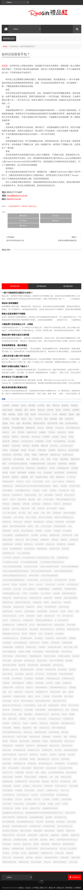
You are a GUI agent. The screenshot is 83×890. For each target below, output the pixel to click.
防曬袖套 (71, 534)
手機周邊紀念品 (68, 669)
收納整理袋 (7, 687)
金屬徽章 (42, 422)
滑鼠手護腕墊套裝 (58, 718)
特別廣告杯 (57, 727)
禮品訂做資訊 (8, 400)
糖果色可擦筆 (39, 758)
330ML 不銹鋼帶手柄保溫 (49, 557)
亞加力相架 (51, 454)
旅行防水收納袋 (27, 691)
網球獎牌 (18, 767)
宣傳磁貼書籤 (8, 637)
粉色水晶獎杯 (26, 758)
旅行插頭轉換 (18, 449)
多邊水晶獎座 (61, 628)
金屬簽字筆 (75, 825)
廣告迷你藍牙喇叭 (27, 660)
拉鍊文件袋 (25, 499)
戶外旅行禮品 (48, 490)
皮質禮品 (43, 745)
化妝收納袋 (30, 606)
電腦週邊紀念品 (47, 843)
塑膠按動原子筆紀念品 (11, 624)
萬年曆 (16, 521)
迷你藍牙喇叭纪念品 (19, 816)
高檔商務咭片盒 (9, 543)
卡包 (58, 606)
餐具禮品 (38, 848)
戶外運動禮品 (17, 669)
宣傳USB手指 (34, 633)
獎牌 (26, 405)
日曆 (29, 503)
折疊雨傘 (15, 499)
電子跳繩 (15, 843)
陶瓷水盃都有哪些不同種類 (13, 304)
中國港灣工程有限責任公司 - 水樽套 (17, 314)
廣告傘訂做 (30, 418)
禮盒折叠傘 (7, 754)
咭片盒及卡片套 (18, 458)
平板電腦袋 (14, 440)
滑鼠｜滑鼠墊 (31, 507)
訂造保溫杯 (47, 463)
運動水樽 (44, 436)
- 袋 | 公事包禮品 (23, 543)
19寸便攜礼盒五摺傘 (10, 552)
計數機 (50, 794)
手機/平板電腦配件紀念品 (65, 490)
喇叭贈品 (6, 619)
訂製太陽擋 (73, 776)
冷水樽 (21, 606)
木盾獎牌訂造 (17, 700)
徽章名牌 (29, 664)
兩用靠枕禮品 (8, 601)
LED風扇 (72, 570)
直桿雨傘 (62, 745)
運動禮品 (15, 467)
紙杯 (70, 516)
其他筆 (62, 601)
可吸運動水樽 (28, 610)
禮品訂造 (55, 396)
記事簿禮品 (39, 431)
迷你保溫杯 (60, 812)
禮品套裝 (6, 427)
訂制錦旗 (26, 776)
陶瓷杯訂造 (27, 834)
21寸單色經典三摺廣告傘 (17, 454)
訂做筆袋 (16, 776)
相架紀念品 (7, 749)
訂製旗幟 (18, 781)
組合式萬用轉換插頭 (56, 763)
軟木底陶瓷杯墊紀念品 (25, 812)
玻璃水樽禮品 (24, 731)
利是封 (5, 440)
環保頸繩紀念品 (19, 740)
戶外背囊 (6, 669)
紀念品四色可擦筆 (65, 758)
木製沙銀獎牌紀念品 (55, 700)
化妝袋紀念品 (49, 606)
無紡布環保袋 (54, 722)
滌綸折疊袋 (27, 718)
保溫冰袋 (67, 593)
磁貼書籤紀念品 (43, 749)
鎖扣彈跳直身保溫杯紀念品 (67, 830)
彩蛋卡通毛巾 (8, 664)
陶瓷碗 (36, 834)
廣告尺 (5, 490)
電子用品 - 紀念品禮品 (68, 839)
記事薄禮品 (64, 449)
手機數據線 (16, 494)
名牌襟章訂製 (22, 615)
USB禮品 (6, 409)
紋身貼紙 (31, 463)
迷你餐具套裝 (72, 463)
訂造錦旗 (42, 794)
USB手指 (50, 400)
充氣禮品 (63, 476)
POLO (12, 413)
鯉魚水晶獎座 (36, 852)
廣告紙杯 (31, 490)
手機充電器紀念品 (53, 669)
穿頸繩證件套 (60, 754)
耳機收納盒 (43, 767)
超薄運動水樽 (22, 807)
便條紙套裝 (37, 593)
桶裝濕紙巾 (28, 704)
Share (29, 216)
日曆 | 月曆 (42, 695)
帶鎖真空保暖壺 (50, 646)
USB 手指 (60, 575)
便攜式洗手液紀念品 (23, 593)
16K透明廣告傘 (62, 548)
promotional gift (66, 436)
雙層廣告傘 (56, 834)
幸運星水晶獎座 (64, 646)
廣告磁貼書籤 (45, 655)
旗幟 (61, 409)
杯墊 (67, 700)
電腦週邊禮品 (42, 539)
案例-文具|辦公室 (9, 704)
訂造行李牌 (7, 794)
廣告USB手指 (69, 485)
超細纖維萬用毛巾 (22, 525)
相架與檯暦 (22, 463)
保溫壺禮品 (7, 597)
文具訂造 (40, 418)
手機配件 (29, 673)
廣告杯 (58, 400)
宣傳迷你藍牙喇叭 (54, 637)
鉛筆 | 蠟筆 (33, 830)
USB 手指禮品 (38, 472)
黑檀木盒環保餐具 (60, 852)
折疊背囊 (6, 499)
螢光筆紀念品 (65, 772)
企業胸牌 (56, 584)
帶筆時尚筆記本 (21, 646)
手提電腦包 (28, 669)
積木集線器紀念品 (45, 754)
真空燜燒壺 (23, 749)
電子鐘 (23, 843)
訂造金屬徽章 (8, 525)
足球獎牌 (34, 525)
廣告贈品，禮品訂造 (10, 660)
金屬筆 (26, 445)
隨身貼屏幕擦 (29, 539)
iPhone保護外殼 (29, 579)
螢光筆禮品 (17, 445)
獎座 (65, 727)
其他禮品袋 (53, 601)
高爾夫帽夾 (64, 848)
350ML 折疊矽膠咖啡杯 (69, 557)
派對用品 (26, 436)
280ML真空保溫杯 (30, 557)
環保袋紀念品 (67, 736)
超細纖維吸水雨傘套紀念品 (13, 803)
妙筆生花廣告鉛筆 (20, 633)
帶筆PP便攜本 (8, 646)
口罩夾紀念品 (15, 610)
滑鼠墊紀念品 (44, 718)
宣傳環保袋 (55, 633)
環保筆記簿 (17, 512)
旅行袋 (16, 691)
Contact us (74, 867)
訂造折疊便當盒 (62, 785)
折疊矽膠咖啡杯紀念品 (58, 678)
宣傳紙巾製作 (31, 637)
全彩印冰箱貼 (64, 597)
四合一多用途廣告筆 (19, 619)
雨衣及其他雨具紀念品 (48, 839)
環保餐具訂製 (47, 740)
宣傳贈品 (42, 637)
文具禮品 (66, 400)
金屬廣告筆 (44, 530)
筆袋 (37, 516)
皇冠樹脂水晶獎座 (70, 740)
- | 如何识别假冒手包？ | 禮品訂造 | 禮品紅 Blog (21, 206)
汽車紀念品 (43, 713)
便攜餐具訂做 (8, 476)
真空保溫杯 (59, 512)
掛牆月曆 (41, 499)
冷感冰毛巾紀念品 (9, 606)
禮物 (4, 405)
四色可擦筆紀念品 (47, 619)
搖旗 (64, 682)
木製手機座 (28, 700)
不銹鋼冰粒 (70, 472)
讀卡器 (25, 798)
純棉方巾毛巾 (8, 763)
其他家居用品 (75, 476)
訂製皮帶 (40, 781)
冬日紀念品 (59, 418)
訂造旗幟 (27, 789)
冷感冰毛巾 (69, 409)
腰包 (57, 767)
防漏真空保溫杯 (42, 467)
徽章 (39, 490)
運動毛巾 (15, 427)
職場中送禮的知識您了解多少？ (15, 356)
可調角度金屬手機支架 (43, 610)
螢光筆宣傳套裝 (27, 521)
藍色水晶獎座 (34, 772)
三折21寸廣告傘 (58, 472)
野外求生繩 (21, 825)
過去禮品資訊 (68, 276)
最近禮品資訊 (15, 276)
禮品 (26, 400)
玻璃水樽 (13, 731)
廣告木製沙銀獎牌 (9, 655)
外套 (40, 624)
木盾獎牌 (46, 427)
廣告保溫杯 (17, 651)
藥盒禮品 (45, 772)
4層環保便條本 (8, 472)
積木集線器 (32, 754)
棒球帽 (71, 704)
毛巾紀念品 (42, 709)
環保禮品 (11, 405)
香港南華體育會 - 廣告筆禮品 (14, 335)
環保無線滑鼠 (42, 736)
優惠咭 (55, 476)
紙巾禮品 (29, 763)
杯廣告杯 (74, 700)
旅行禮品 (22, 503)
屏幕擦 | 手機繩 (25, 642)
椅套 (4, 709)
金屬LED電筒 (32, 825)
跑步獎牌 (48, 807)
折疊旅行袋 (19, 678)
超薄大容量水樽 (9, 807)
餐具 (4, 454)
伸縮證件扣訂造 (35, 588)
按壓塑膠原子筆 (42, 682)
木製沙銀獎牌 (40, 700)
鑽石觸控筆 (61, 534)
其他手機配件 (8, 481)
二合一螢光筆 (45, 584)
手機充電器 (42, 440)
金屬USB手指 (32, 422)
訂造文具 (18, 789)
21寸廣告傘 (71, 467)
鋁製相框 (43, 830)
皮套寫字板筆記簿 (9, 745)
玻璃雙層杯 (36, 731)
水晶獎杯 (6, 713)
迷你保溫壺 (49, 812)
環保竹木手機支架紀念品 (64, 507)
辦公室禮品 (27, 413)
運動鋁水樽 (75, 449)
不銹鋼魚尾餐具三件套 (11, 584)
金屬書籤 (24, 467)
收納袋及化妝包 (19, 687)
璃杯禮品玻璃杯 (56, 731)
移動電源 (35, 449)
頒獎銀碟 (69, 843)
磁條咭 (5, 516)
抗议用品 (49, 673)
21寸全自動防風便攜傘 (29, 552)
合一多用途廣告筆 (61, 610)
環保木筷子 (30, 736)
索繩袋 (43, 763)
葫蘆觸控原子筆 (21, 772)
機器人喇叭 (12, 709)
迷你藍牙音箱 (67, 525)
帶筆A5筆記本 (66, 642)
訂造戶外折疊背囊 (47, 785)
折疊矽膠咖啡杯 (41, 678)
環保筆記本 (7, 512)
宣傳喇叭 (45, 633)
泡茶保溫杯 (54, 713)
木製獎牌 (51, 440)
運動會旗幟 (38, 821)
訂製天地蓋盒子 (61, 776)
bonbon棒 (17, 579)
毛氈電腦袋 (7, 507)
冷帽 (77, 601)
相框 (15, 749)
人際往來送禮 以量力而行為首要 (16, 346)
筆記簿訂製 (7, 445)
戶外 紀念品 (39, 664)
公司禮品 (41, 396)
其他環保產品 (29, 601)
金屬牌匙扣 (55, 825)
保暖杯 (46, 593)
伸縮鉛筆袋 (48, 588)
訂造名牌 (34, 785)
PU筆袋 (14, 575)
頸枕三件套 (7, 848)
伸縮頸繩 (58, 588)
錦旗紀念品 (50, 534)
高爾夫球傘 (43, 445)
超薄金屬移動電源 (36, 807)
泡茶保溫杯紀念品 (68, 713)
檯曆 (48, 503)
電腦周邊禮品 (33, 843)
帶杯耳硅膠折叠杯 (52, 642)
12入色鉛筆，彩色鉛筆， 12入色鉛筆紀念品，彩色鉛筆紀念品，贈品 (28, 548)
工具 (40, 485)
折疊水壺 (29, 678)
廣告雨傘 (6, 418)
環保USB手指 (69, 731)
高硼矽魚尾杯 (24, 852)
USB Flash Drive (44, 405)
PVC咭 (28, 472)
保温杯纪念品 (56, 593)
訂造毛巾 (37, 789)
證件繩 (17, 798)
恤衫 (18, 413)
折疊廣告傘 (47, 494)
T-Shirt (54, 405)
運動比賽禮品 (49, 821)
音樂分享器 (59, 843)
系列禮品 (21, 422)
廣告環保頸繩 (33, 655)
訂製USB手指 (37, 776)
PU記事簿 (23, 575)
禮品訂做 (41, 400)
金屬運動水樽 (8, 534)
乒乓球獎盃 (33, 584)
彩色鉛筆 (72, 660)
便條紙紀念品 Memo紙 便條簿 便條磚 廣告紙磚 (33, 476)
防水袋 (5, 539)
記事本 (57, 794)
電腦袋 (34, 445)
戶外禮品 (51, 422)
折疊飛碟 (72, 678)
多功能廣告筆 (17, 485)
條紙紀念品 (55, 704)
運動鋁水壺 (70, 821)
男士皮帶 (58, 740)
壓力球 (24, 624)
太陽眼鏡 (72, 628)
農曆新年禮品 (54, 525)
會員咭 (36, 503)
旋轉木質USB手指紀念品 (12, 695)
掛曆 (33, 499)
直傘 (27, 449)
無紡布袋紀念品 (9, 727)
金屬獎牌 (64, 825)
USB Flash (38, 409)
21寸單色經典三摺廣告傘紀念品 (52, 552)
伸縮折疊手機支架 (69, 584)
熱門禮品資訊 (41, 276)
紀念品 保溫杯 (46, 516)
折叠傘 (57, 673)
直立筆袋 (71, 745)
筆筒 (4, 758)
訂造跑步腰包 (18, 794)
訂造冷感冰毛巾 (23, 785)
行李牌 (55, 449)
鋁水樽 (48, 431)
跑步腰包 (43, 525)
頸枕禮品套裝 (18, 848)
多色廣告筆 (49, 628)
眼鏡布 (32, 749)
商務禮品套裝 (59, 615)
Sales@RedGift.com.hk (17, 195)
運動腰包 (60, 821)
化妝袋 (39, 606)
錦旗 (61, 413)
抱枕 (4, 682)
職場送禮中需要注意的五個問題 (15, 325)
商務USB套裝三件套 (44, 615)
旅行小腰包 (68, 687)
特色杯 (12, 463)
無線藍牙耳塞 (34, 727)
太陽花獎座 (7, 633)
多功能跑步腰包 (26, 628)
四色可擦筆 (33, 619)
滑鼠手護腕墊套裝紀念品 (12, 722)
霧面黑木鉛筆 (54, 539)
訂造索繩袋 (67, 521)
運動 (76, 525)
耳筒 (51, 767)
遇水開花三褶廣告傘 (10, 821)
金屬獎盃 (63, 530)
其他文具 (18, 601)
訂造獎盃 (55, 789)
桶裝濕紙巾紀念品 (42, 704)
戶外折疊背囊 (51, 664)
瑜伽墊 (45, 731)
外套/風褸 (15, 409)
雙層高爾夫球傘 (18, 839)
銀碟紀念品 (28, 534)
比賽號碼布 (56, 503)
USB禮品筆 (7, 579)
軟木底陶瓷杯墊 (9, 812)
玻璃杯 (5, 731)
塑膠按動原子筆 (73, 619)
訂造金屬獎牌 (31, 794)
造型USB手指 (52, 413)
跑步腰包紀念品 (61, 807)
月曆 (42, 503)
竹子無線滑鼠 (72, 754)
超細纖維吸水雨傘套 (50, 798)
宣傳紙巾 (6, 436)
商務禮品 (63, 405)
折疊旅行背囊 (8, 678)
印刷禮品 (52, 481)
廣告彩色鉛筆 (42, 651)
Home (5, 46)
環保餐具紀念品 (34, 740)
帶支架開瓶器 (38, 642)
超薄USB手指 (70, 803)
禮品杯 (71, 405)
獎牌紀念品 (62, 440)
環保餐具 (49, 418)
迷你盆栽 (6, 816)
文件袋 (52, 458)
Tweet (14, 216)
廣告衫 (23, 409)
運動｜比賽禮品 (32, 530)
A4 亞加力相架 (32, 570)
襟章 (74, 772)
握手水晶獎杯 (52, 499)
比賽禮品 (22, 709)
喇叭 (73, 481)
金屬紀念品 (7, 830)
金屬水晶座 (44, 825)
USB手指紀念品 (72, 575)
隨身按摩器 (45, 834)
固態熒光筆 (60, 619)
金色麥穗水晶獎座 (20, 830)
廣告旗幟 (68, 651)
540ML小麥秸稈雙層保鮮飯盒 (14, 570)
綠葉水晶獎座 (8, 767)
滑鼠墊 (5, 463)
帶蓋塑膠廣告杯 (36, 646)
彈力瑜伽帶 (62, 660)
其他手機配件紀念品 (23, 481)
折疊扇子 (57, 494)
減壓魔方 (16, 718)
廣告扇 (12, 490)
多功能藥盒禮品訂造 (10, 628)
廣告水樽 (6, 431)
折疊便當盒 (36, 494)
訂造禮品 (6, 396)
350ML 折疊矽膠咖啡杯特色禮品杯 (15, 561)
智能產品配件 (54, 695)
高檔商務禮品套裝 (51, 848)
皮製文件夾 (23, 745)
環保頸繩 (35, 436)
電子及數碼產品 (59, 431)
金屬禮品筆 (74, 530)
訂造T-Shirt (64, 781)
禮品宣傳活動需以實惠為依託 (14, 377)
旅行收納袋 (7, 691)
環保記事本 (7, 740)
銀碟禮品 (18, 534)
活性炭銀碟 (7, 718)
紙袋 (37, 763)
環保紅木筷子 (54, 736)
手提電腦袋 (39, 669)
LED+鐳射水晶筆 (60, 570)
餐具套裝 (29, 848)
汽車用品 (33, 713)
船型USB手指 (66, 767)
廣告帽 (23, 440)
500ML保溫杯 (34, 566)
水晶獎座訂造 (68, 709)
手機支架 (6, 494)
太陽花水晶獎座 (30, 485)
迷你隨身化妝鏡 (49, 816)
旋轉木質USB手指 (59, 691)
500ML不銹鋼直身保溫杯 (63, 561)
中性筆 (24, 584)
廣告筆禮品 (25, 427)
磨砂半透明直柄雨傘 (17, 516)
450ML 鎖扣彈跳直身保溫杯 (41, 561)
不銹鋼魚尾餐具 (70, 579)
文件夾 (37, 687)
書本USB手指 (74, 695)
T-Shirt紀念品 (50, 575)
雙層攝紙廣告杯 (69, 834)
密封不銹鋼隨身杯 (9, 642)
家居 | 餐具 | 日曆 (70, 637)
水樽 (13, 422)
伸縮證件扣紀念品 (20, 588)
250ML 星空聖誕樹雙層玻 (12, 557)
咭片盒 (32, 615)
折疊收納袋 (67, 494)
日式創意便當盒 (29, 695)
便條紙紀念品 (55, 445)
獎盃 (46, 409)
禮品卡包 (55, 749)
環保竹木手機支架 (45, 507)
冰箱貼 (44, 481)
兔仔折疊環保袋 (50, 597)
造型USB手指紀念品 (64, 816)
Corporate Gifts (46, 570)
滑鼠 (35, 718)
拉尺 (10, 682)
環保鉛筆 (27, 512)
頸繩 (52, 467)
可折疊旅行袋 (64, 481)
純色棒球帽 (19, 763)
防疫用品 (16, 834)
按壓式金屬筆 (55, 682)
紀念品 (5, 66)
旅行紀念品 (36, 427)
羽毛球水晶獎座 (30, 767)
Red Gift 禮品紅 (48, 885)
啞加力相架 (71, 615)
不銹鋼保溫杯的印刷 (37, 454)
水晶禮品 (55, 427)
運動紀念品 (19, 530)
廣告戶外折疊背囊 (56, 651)
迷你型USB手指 (39, 413)
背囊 (48, 449)
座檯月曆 (58, 485)
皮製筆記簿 (33, 745)
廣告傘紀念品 (29, 651)
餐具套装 (65, 539)
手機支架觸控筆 (18, 673)
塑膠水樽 (6, 485)
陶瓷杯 (33, 405)
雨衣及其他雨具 (32, 839)
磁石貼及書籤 (73, 440)
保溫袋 (39, 597)
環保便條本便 (8, 736)
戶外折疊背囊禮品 (66, 664)
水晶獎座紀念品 (63, 458)
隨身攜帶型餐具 (16, 539)
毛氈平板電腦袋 (69, 503)
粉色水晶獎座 (13, 758)
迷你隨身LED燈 (35, 816)
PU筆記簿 (19, 472)
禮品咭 (30, 516)
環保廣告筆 (19, 736)
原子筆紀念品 (68, 606)
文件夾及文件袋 (27, 431)
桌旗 (20, 704)
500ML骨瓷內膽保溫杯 (49, 566)
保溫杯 (20, 405)
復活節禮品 (19, 664)
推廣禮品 (65, 396)
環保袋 (70, 422)
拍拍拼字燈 (29, 682)
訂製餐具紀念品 (52, 781)
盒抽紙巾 (52, 745)
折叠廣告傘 (67, 673)
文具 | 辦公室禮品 (9, 503)
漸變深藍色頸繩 (40, 722)
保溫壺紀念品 (18, 597)
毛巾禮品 (31, 709)
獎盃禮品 (73, 727)
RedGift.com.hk (14, 199)
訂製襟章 (47, 521)
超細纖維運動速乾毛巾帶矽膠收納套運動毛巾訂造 (44, 803)
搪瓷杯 (71, 682)
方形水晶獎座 (57, 687)
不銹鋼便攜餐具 (43, 579)
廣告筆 (32, 400)
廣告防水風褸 (50, 660)
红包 (39, 463)
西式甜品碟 (7, 776)
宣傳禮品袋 (19, 637)
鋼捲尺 (52, 830)
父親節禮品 (46, 727)
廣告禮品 (31, 396)
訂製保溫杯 (48, 776)
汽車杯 (25, 713)
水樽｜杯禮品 (18, 507)
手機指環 (6, 673)
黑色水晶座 (73, 852)
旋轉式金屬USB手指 (42, 691)
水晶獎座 (75, 400)
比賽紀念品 (61, 422)
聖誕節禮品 (7, 521)
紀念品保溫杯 (51, 758)
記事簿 (65, 794)
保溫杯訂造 (30, 597)
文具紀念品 (16, 436)
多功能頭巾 (39, 628)
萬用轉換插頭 (8, 772)
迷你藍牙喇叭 (59, 463)
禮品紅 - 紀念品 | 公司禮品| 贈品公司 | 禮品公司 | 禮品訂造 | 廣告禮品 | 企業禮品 (50, 878)
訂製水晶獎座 (29, 781)
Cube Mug (54, 436)
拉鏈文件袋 (18, 682)
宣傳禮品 (15, 396)
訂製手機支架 (8, 781)
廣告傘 (5, 413)
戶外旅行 (31, 440)
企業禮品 (74, 396)
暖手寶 (63, 695)
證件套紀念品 (8, 798)
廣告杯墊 (22, 655)
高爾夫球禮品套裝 (9, 852)
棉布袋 (64, 704)
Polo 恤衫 (71, 431)
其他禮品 (36, 481)
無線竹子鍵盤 (22, 727)
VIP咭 (47, 472)
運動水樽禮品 (8, 530)
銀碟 (78, 405)
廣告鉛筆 (39, 660)
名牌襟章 (6, 458)
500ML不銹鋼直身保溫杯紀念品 (14, 566)
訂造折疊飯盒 (8, 789)
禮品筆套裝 (65, 749)
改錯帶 (30, 687)
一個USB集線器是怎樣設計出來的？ (17, 283)
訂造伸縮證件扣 (9, 785)
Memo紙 (6, 575)
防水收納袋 (7, 834)
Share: (31, 575)
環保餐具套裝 (39, 512)
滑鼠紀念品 (28, 722)
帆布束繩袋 (48, 485)
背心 (30, 409)
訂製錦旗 (57, 521)
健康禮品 (72, 454)
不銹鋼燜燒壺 (57, 579)
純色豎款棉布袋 (60, 516)
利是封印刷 (7, 449)
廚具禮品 (75, 646)
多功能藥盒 (59, 624)
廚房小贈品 (7, 651)
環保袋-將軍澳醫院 (10, 293)
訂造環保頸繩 (66, 789)
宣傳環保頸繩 (67, 633)
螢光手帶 (54, 772)
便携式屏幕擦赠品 (70, 588)
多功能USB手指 (71, 413)
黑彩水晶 (47, 852)
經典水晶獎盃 (71, 763)
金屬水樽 (54, 530)
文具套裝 (46, 687)
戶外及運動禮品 (18, 418)
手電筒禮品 (39, 673)
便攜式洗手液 (8, 593)
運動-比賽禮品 (25, 821)
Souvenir (39, 575)
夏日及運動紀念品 (73, 418)
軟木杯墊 (39, 812)
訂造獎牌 (46, 789)
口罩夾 (5, 610)
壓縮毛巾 (32, 624)
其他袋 (70, 601)
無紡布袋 (64, 722)
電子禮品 (6, 843)
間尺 (32, 467)
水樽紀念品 (16, 713)
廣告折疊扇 (22, 490)
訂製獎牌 (38, 521)
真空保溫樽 (70, 512)
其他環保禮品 (42, 601)
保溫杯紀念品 (68, 445)
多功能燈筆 (48, 624)
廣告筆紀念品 (58, 655)
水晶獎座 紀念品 (54, 709)
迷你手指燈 (71, 812)
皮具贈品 (49, 512)
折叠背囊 (26, 494)
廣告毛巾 (6, 422)
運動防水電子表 (9, 825)
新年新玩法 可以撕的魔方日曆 (15, 367)
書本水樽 (6, 700)
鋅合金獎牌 (39, 534)
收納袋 (61, 499)
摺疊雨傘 (15, 431)
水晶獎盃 (74, 458)
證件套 (63, 427)
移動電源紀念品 (19, 754)
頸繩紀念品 (60, 467)
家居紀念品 (30, 458)
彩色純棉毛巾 (42, 458)
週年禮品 (6, 467)
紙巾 (42, 449)
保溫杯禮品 (62, 454)
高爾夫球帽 (75, 848)
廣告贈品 (18, 400)
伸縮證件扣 (7, 588)
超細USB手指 (35, 798)
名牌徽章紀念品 (9, 615)
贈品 (48, 396)
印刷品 (71, 427)
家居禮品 (53, 409)
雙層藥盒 (6, 839)
